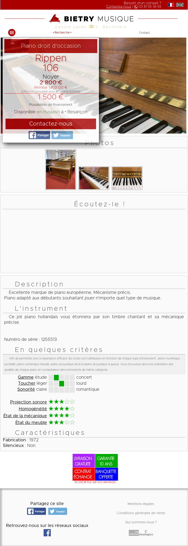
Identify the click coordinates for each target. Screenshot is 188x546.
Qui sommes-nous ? (141, 522)
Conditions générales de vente (141, 513)
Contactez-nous (118, 6)
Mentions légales (141, 504)
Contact (144, 32)
